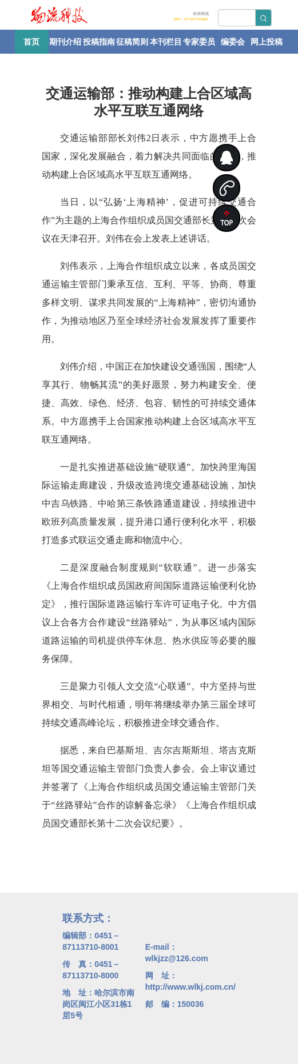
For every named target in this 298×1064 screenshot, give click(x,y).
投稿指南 (99, 41)
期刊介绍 (65, 41)
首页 (31, 41)
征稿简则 (132, 41)
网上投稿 (267, 41)
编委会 (233, 41)
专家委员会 (199, 45)
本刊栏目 (166, 41)
